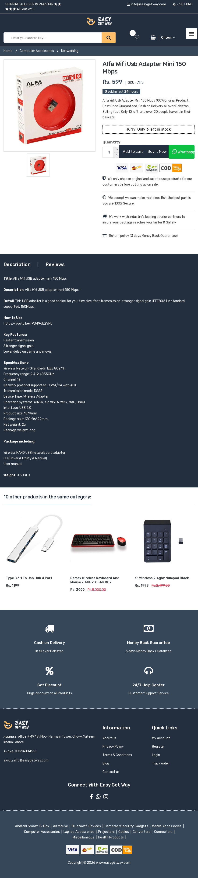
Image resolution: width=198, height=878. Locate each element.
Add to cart (133, 151)
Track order (160, 763)
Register (158, 747)
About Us (109, 738)
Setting (183, 4)
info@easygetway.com (146, 4)
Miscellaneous (84, 837)
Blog (106, 763)
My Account (161, 738)
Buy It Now (157, 151)
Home (8, 51)
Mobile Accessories (167, 826)
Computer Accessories (37, 51)
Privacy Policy (113, 747)
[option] (49, 105)
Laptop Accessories (79, 832)
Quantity (107, 142)
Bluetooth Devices (87, 826)
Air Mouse (61, 826)
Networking (69, 51)
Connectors (163, 832)
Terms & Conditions (117, 755)
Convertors (142, 832)
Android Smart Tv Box (32, 826)
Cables (124, 832)
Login (156, 755)
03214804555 (26, 751)
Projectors (106, 832)
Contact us (111, 772)
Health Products (111, 837)
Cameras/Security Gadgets (127, 826)
